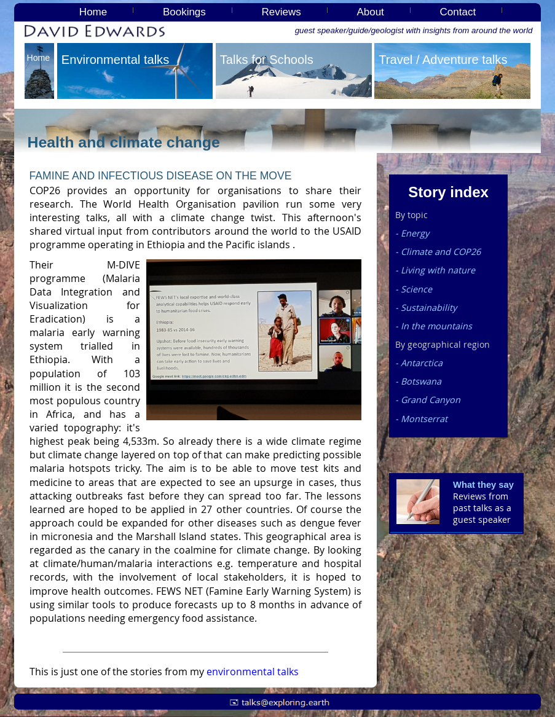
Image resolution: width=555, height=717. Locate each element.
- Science (413, 289)
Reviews (281, 12)
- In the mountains (433, 326)
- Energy (412, 233)
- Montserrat (421, 419)
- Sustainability (426, 307)
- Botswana (418, 381)
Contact (458, 12)
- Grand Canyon (427, 400)
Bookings (184, 12)
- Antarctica (419, 363)
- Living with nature (435, 270)
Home (93, 12)
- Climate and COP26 (438, 251)
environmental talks (253, 671)
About (370, 12)
